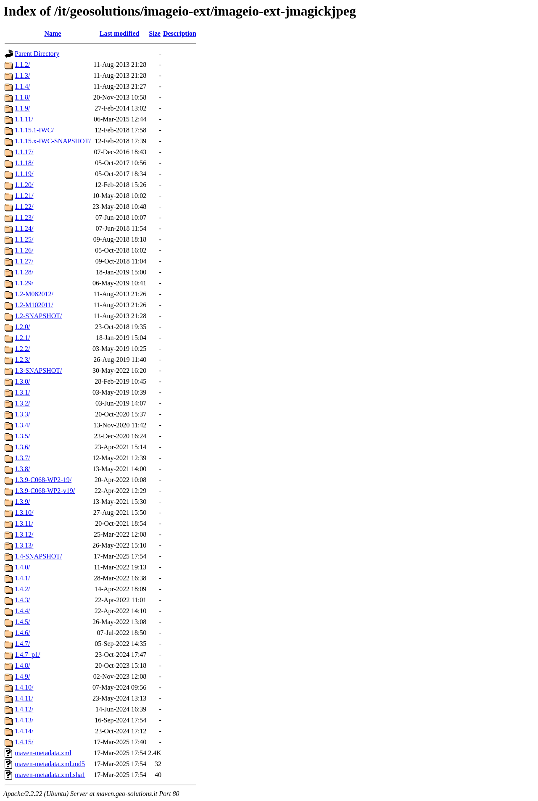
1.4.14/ (24, 731)
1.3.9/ (22, 501)
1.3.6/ (22, 447)
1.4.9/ (22, 676)
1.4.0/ (22, 567)
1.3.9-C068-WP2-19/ (43, 479)
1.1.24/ (24, 228)
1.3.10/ (24, 512)
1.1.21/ (24, 195)
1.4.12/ (24, 709)
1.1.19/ (24, 173)
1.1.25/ (24, 239)
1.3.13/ (24, 545)
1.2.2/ (22, 348)
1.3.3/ (22, 414)
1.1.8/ (22, 97)
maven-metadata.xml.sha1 (50, 774)
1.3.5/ (22, 436)
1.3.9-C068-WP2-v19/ (45, 490)
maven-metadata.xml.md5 (50, 763)
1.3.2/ (22, 403)
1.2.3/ (22, 359)
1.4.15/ (24, 742)
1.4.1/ (22, 578)
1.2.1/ (22, 337)
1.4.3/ (22, 599)
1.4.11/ (24, 698)
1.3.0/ (22, 381)
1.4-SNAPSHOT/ (38, 556)
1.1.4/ (22, 86)
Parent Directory (37, 53)
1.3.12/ (24, 534)
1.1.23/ (24, 217)
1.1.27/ (24, 261)
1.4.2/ (22, 589)
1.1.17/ (24, 151)
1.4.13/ (24, 720)
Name (52, 33)
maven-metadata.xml (43, 752)
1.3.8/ (22, 468)
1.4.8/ (22, 665)
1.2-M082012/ (34, 294)
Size (155, 33)
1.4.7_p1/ (27, 654)
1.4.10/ (24, 687)
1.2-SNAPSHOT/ (38, 315)
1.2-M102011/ (34, 304)
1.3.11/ (24, 523)
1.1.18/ (24, 162)
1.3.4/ (22, 425)
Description (179, 33)
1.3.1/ (22, 392)
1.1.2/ (22, 64)
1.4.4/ (22, 610)
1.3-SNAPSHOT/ (38, 370)
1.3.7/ (22, 457)
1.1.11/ (24, 119)
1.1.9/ (22, 108)
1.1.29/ (24, 283)
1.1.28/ (24, 272)
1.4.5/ (22, 621)
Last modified (120, 33)
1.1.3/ (22, 75)
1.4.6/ (22, 632)
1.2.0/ (22, 326)
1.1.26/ (24, 250)
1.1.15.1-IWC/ (34, 130)
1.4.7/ (22, 643)
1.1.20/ (24, 184)
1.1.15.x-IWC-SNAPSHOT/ (53, 141)
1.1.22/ (24, 206)
